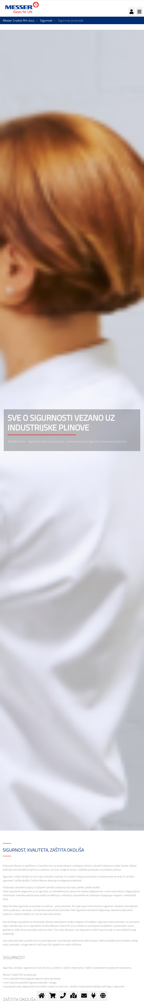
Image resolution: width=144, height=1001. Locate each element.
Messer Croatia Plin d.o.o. (19, 20)
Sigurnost (46, 20)
